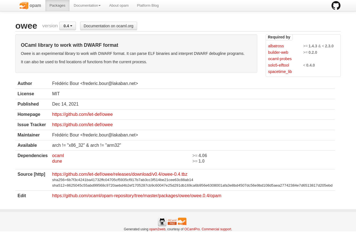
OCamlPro (192, 229)
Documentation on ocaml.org (109, 26)
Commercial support (216, 229)
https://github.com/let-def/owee (82, 114)
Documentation (87, 5)
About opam (118, 5)
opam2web (157, 229)
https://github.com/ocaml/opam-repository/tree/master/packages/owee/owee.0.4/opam (136, 195)
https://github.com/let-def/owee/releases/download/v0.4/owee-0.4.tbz (119, 174)
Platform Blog (148, 5)
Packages (57, 5)
